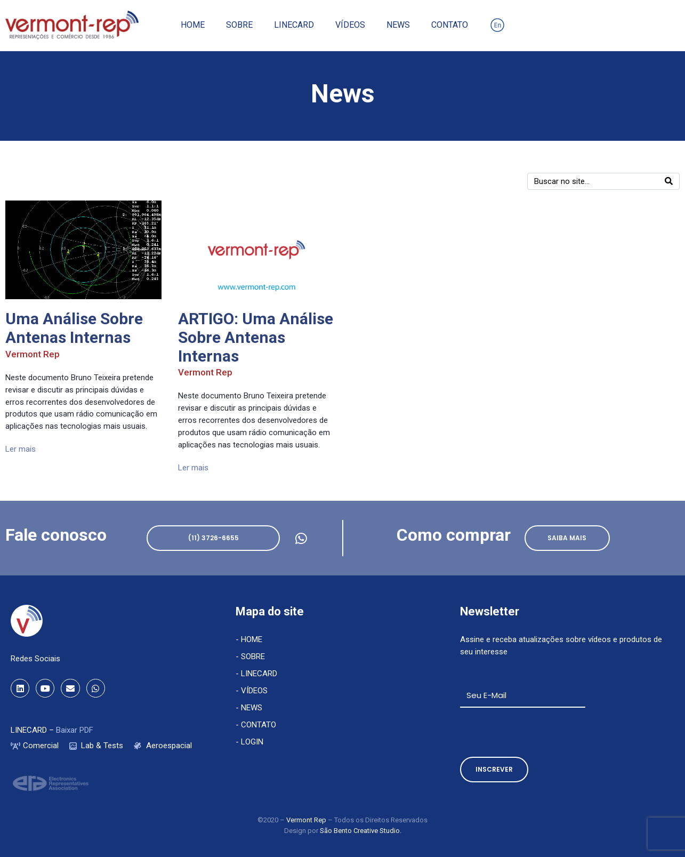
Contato (449, 25)
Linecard (294, 25)
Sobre (239, 25)
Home (193, 25)
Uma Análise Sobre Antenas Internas (74, 328)
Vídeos (350, 25)
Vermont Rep (32, 354)
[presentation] (541, 732)
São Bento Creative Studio (360, 831)
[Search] (668, 181)
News (398, 25)
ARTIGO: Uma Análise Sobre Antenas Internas (255, 337)
